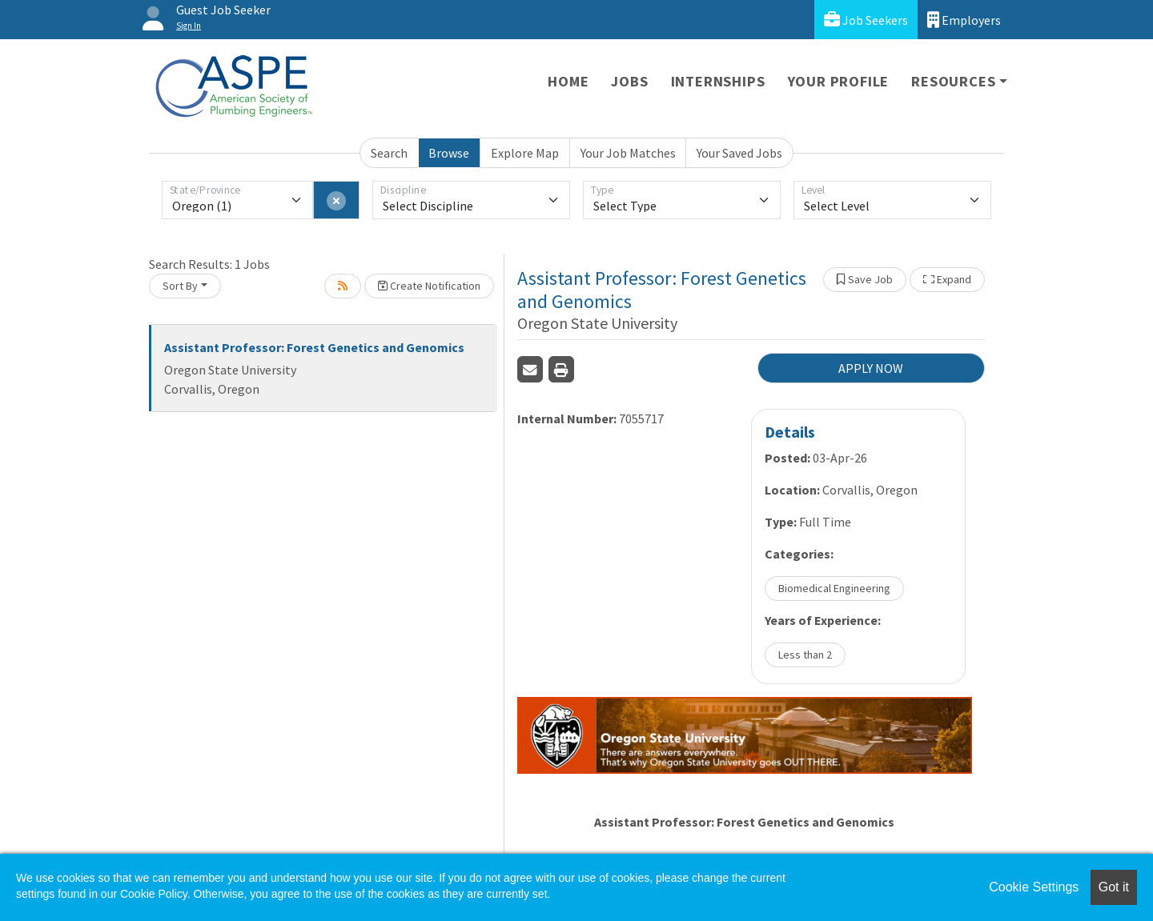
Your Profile (839, 81)
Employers (964, 20)
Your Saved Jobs (739, 153)
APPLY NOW (870, 368)
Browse (448, 153)
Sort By (180, 285)
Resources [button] (953, 81)
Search (389, 153)
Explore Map (525, 153)
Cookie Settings (1034, 887)
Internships (718, 81)
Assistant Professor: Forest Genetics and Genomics (314, 347)
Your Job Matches (628, 153)
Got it (1114, 887)
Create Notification (429, 285)
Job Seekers (866, 20)
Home (568, 81)
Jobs (629, 81)
